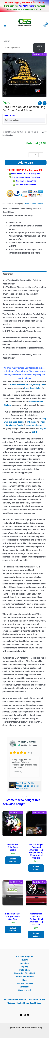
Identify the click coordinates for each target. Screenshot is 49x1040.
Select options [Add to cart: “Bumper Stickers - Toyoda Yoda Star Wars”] (12, 929)
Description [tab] (7, 274)
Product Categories (24, 956)
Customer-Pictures (24, 983)
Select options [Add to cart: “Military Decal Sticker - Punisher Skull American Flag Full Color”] (36, 934)
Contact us (24, 987)
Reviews (24, 960)
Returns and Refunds (24, 976)
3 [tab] (26, 796)
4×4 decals (31, 422)
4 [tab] (30, 796)
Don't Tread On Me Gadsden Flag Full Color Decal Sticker (27, 786)
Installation (24, 970)
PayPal (43, 428)
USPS (34, 432)
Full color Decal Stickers (33, 204)
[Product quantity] (36, 154)
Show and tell (24, 990)
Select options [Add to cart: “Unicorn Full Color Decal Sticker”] (12, 860)
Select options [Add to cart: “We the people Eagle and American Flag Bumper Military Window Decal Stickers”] (36, 868)
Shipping (24, 966)
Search (7, 41)
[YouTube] (28, 1015)
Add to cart (25, 162)
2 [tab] (22, 796)
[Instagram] (24, 1015)
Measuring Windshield (24, 973)
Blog (24, 980)
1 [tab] (19, 796)
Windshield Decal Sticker (21, 385)
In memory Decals (34, 425)
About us (24, 963)
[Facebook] (21, 1015)
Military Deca (39, 385)
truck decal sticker (32, 388)
